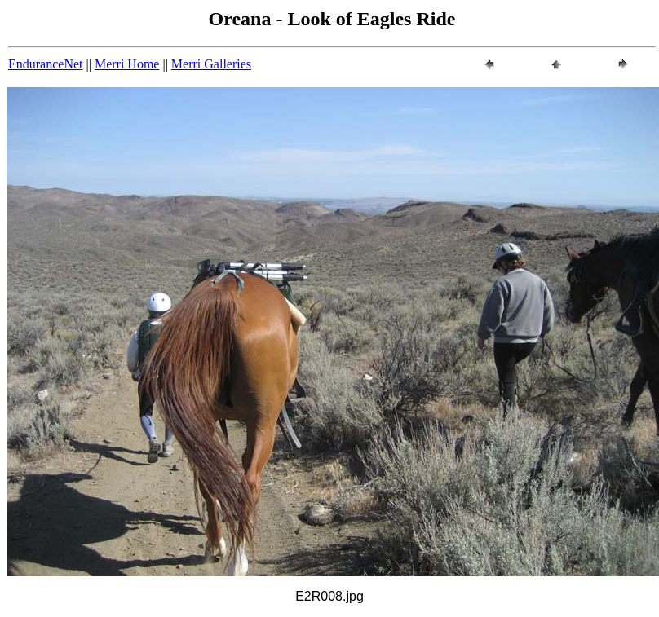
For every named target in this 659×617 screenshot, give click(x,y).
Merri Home (127, 64)
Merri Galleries (211, 64)
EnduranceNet (45, 64)
